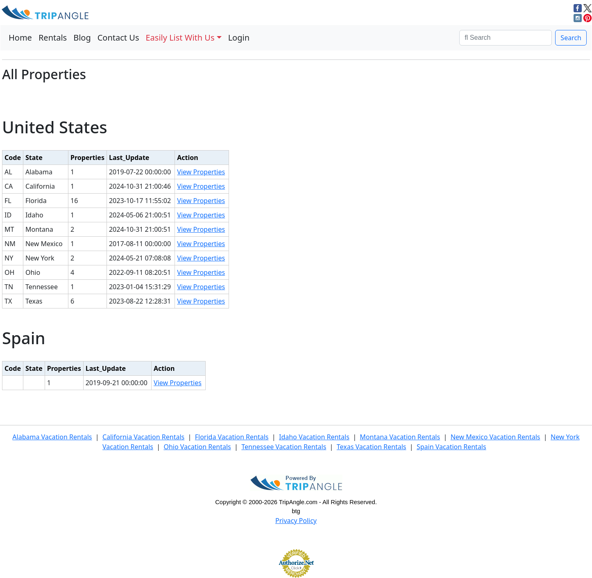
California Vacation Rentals (143, 436)
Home (20, 37)
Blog (82, 37)
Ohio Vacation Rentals (197, 446)
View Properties (201, 171)
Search (570, 37)
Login (239, 37)
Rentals (53, 37)
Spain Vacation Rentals (451, 446)
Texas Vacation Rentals (371, 446)
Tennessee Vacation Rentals (283, 446)
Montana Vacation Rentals (400, 436)
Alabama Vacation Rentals (52, 436)
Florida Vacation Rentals (232, 436)
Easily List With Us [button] (180, 37)
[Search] (505, 38)
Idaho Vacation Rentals (314, 436)
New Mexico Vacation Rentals (495, 436)
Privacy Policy (296, 520)
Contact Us (118, 37)
